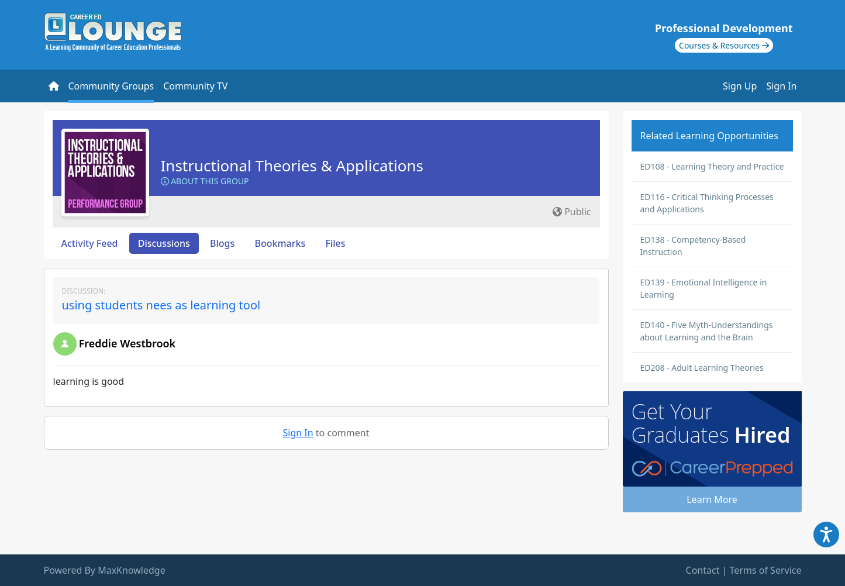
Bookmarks (279, 243)
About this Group (205, 181)
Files (335, 243)
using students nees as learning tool (161, 305)
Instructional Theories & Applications (292, 165)
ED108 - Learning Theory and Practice (712, 166)
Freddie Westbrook (127, 343)
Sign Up (740, 86)
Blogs (222, 243)
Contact (703, 570)
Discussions (164, 243)
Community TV (195, 86)
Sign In (781, 86)
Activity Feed (89, 243)
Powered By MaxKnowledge (104, 570)
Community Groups (111, 86)
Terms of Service (766, 570)
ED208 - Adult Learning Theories (702, 367)
